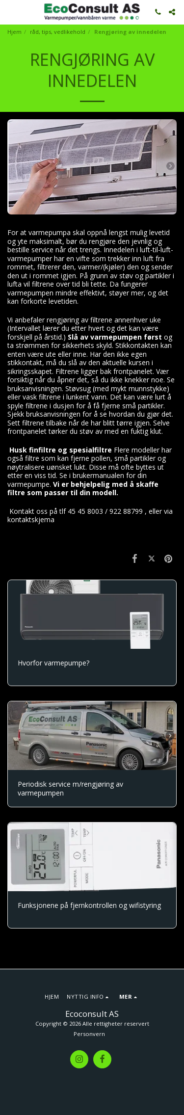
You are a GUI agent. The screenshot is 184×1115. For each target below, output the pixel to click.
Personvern (89, 1033)
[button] (10, 11)
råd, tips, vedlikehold (57, 31)
